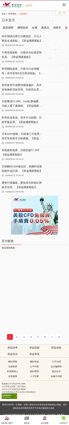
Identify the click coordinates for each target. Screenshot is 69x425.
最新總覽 (8, 27)
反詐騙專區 (56, 366)
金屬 (34, 27)
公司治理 (56, 361)
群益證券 (13, 347)
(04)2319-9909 (18, 389)
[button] (65, 28)
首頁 (4, 14)
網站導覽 (12, 361)
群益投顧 (34, 347)
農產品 (45, 27)
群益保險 (56, 347)
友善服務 (12, 376)
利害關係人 (12, 371)
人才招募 (34, 376)
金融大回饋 (56, 376)
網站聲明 (34, 371)
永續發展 (12, 366)
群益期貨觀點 (8, 248)
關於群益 (34, 361)
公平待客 (34, 366)
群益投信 (13, 354)
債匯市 (57, 27)
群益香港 (34, 354)
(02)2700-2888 (18, 384)
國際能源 (22, 27)
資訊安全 (56, 371)
